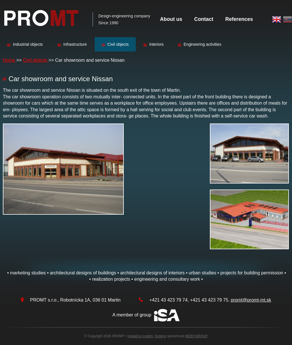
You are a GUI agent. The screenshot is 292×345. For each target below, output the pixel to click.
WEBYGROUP (196, 336)
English (276, 19)
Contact (203, 19)
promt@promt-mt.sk (251, 300)
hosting (160, 336)
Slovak (287, 19)
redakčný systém (140, 336)
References (239, 19)
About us (171, 19)
